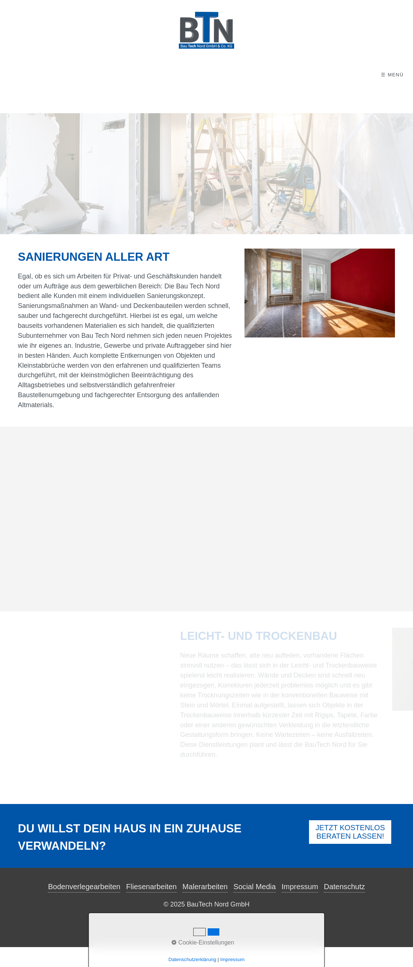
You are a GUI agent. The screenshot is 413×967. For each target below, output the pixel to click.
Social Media (254, 906)
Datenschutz (344, 906)
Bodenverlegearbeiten (84, 906)
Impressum (300, 906)
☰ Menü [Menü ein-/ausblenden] (392, 74)
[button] (350, 852)
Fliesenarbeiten (151, 906)
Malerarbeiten (205, 906)
